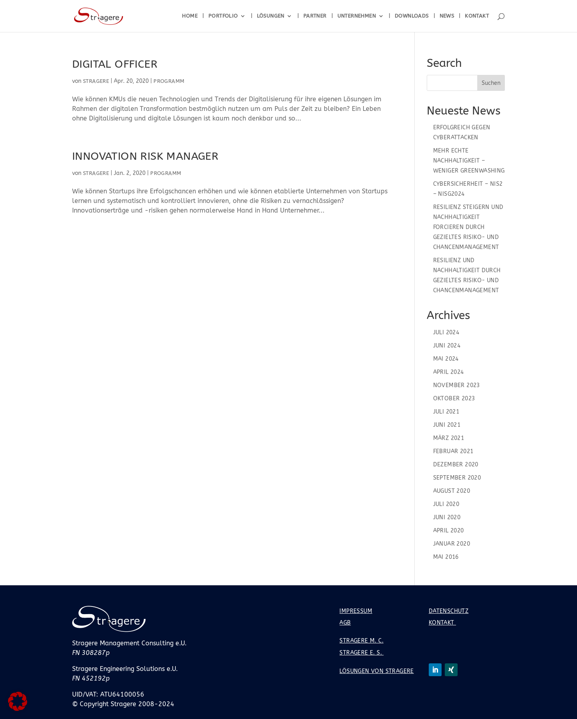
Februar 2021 (453, 451)
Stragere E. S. (361, 652)
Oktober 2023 (454, 398)
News (447, 16)
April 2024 (448, 372)
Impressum (355, 611)
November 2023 (456, 385)
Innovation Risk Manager (145, 156)
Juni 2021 (447, 425)
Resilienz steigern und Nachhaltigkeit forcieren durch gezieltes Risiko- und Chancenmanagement (468, 227)
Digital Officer (114, 64)
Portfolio (223, 16)
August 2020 (451, 491)
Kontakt (477, 16)
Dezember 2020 (455, 464)
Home (190, 16)
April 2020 (448, 530)
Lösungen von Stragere (376, 671)
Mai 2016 (446, 557)
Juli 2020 (446, 504)
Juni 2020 (447, 517)
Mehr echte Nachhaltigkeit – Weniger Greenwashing (469, 160)
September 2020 (457, 477)
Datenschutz (448, 611)
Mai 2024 (446, 358)
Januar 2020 (451, 543)
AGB (345, 622)
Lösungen (270, 16)
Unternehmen (356, 16)
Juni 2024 (447, 345)
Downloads (412, 16)
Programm (168, 81)
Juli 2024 (446, 332)
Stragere (96, 81)
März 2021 (448, 438)
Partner (315, 16)
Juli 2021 (446, 411)
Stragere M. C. (361, 640)
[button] (17, 701)
